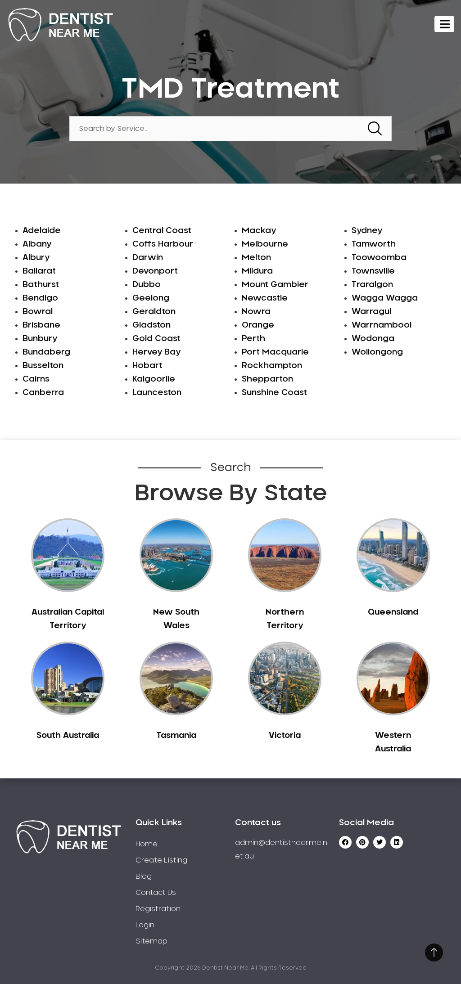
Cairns (36, 379)
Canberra (43, 393)
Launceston (156, 393)
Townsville (373, 271)
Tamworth (374, 244)
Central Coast (161, 231)
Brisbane (41, 325)
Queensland (393, 612)
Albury (36, 258)
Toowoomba (379, 258)
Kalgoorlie (153, 379)
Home (147, 844)
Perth (253, 339)
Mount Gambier (275, 285)
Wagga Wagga (385, 298)
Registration (158, 908)
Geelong (150, 298)
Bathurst (41, 285)
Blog (144, 876)
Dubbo (146, 285)
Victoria (285, 736)
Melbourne (265, 244)
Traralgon (372, 285)
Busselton (43, 366)
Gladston (151, 325)
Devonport (155, 271)
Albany (37, 244)
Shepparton (267, 379)
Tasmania (176, 736)
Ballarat (39, 271)
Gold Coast (156, 339)
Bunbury (40, 339)
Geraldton (154, 312)
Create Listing (161, 860)
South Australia (67, 736)
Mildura (257, 271)
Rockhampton (272, 366)
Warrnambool (381, 325)
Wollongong (377, 352)
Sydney (367, 231)
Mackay (259, 231)
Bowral (38, 312)
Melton (256, 258)
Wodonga (373, 339)
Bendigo (40, 298)
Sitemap (151, 941)
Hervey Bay (156, 352)
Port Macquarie (275, 352)
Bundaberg (46, 352)
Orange (258, 325)
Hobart (147, 366)
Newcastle (265, 298)
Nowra (256, 312)
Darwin (147, 258)
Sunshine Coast (274, 393)
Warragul (371, 312)
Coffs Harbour (162, 244)
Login (145, 925)
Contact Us (156, 892)
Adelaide (42, 231)
